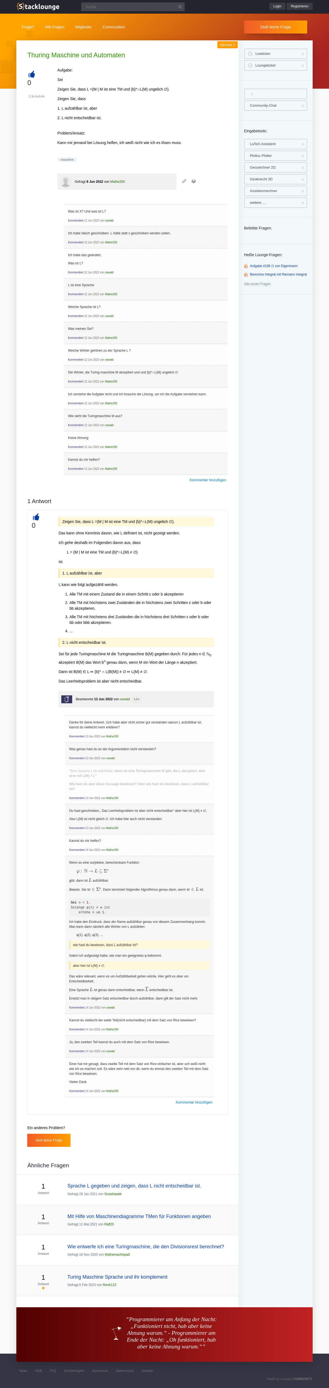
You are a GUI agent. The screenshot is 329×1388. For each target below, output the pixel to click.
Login (277, 6)
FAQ (53, 1371)
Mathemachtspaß (117, 1255)
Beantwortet (84, 699)
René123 (109, 1285)
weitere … (258, 203)
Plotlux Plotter (261, 156)
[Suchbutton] (180, 6)
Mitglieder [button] (83, 27)
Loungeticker (265, 65)
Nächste (227, 45)
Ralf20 (109, 1224)
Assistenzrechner (263, 191)
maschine (67, 159)
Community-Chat (263, 105)
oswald (109, 220)
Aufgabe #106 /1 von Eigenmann (274, 266)
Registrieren (300, 6)
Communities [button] (114, 27)
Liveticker (262, 54)
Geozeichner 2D (263, 167)
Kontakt (147, 1371)
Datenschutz (125, 1371)
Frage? (28, 27)
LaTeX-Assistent (263, 144)
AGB (38, 1371)
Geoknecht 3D (261, 179)
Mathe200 (117, 182)
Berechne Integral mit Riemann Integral (278, 274)
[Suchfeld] (133, 6)
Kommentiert (76, 220)
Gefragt (80, 182)
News (23, 1371)
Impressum (100, 1371)
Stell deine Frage (275, 27)
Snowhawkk (113, 1194)
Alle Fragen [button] (55, 27)
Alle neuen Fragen (257, 284)
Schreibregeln (74, 1371)
